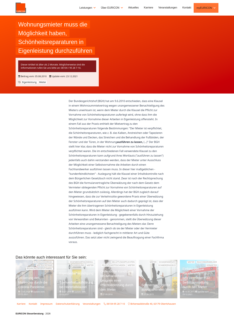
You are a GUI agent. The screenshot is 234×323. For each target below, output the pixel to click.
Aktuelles (133, 7)
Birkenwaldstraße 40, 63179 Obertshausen (152, 303)
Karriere (148, 7)
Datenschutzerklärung (67, 303)
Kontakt (186, 7)
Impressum (46, 303)
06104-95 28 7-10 (114, 303)
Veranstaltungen (167, 7)
